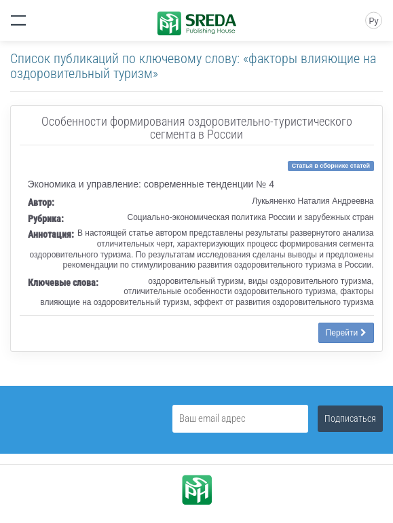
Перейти (346, 333)
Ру (373, 21)
